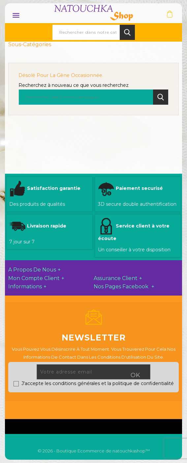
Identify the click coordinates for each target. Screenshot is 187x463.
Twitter (85, 408)
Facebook (70, 408)
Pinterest (116, 408)
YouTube (101, 408)
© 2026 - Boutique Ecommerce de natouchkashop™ (94, 450)
